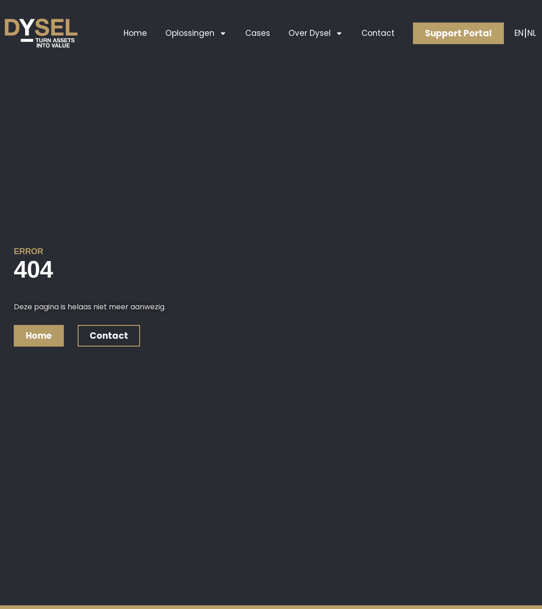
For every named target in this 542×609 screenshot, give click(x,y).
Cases (257, 33)
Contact (378, 33)
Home (135, 33)
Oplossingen (196, 33)
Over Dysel (315, 33)
